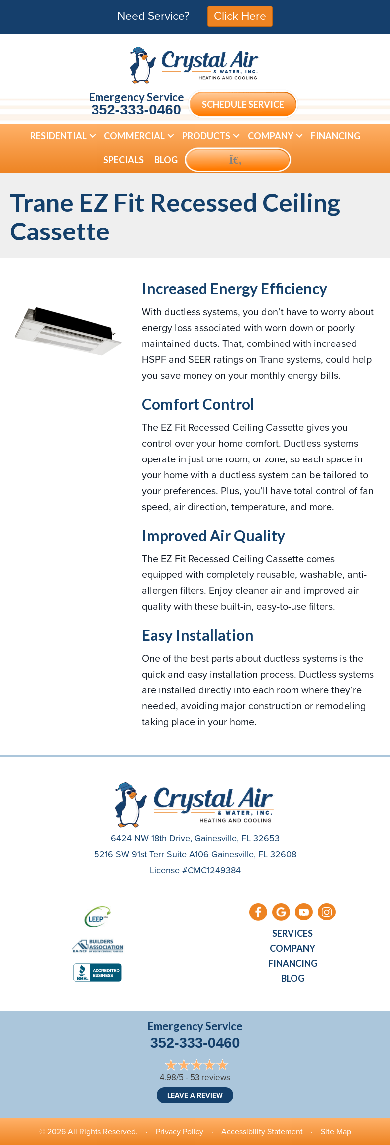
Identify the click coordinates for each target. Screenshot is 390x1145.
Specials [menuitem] (123, 159)
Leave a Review (195, 1095)
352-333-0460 (136, 109)
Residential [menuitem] (58, 135)
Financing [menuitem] (335, 135)
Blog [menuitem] (166, 159)
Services (292, 933)
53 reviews (210, 1077)
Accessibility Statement (262, 1131)
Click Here (240, 15)
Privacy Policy (179, 1131)
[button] (92, 135)
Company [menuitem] (270, 135)
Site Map (336, 1131)
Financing (292, 963)
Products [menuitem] (206, 135)
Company (292, 948)
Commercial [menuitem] (134, 135)
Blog (292, 978)
